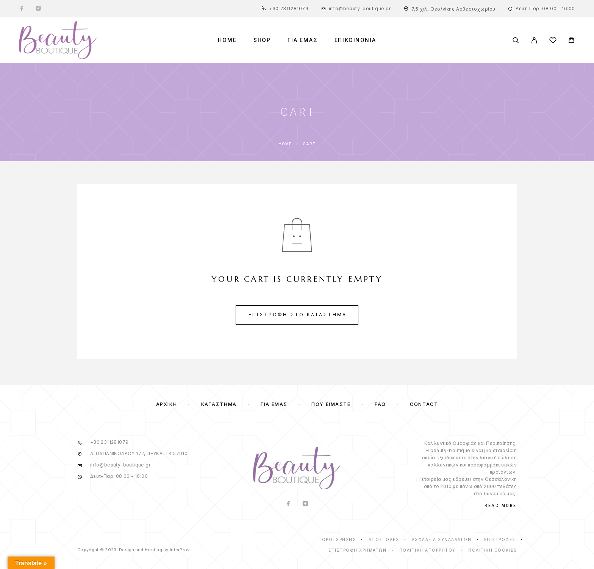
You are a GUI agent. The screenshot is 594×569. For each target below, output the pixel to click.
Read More (501, 505)
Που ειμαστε (330, 404)
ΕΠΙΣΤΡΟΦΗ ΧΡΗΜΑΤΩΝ (357, 550)
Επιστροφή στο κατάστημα (298, 314)
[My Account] (534, 40)
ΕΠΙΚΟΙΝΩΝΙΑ (355, 40)
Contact (424, 404)
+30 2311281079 (288, 8)
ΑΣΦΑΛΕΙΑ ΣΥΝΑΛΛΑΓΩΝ (442, 539)
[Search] (515, 40)
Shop (262, 40)
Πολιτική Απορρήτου (427, 550)
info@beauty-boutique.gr (360, 8)
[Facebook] (22, 9)
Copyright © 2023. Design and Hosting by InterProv (133, 549)
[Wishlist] (553, 41)
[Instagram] (38, 9)
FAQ (380, 404)
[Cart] (571, 41)
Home (227, 40)
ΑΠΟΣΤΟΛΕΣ (384, 539)
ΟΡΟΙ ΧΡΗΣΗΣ (339, 539)
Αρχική (166, 404)
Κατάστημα (219, 404)
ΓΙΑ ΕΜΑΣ (303, 40)
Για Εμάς (274, 404)
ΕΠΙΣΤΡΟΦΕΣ (500, 539)
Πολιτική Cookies (492, 550)
